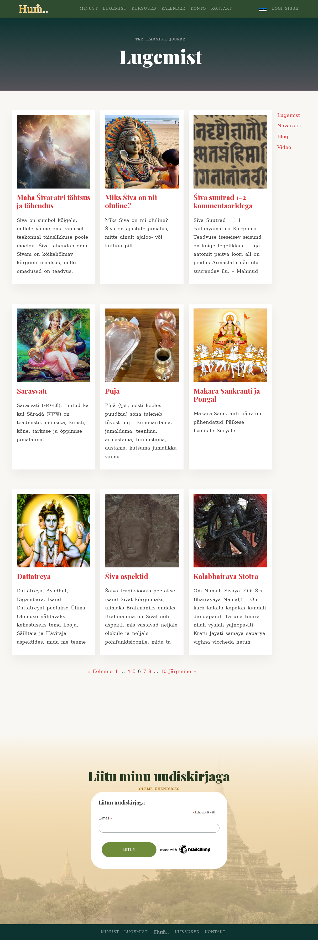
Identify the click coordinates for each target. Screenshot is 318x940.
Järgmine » (182, 671)
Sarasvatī (32, 391)
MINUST (89, 8)
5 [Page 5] (134, 671)
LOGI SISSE (285, 8)
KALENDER (173, 8)
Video (284, 147)
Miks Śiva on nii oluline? (131, 201)
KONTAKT (221, 8)
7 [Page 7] (144, 671)
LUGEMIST (114, 8)
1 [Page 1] (116, 671)
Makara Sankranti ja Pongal (227, 395)
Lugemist (288, 115)
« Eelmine (100, 671)
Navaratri (289, 125)
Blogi (283, 136)
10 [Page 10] (163, 671)
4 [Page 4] (128, 671)
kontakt (215, 932)
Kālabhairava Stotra (226, 576)
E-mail (105, 818)
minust (110, 932)
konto (198, 8)
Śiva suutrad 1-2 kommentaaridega (223, 201)
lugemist (136, 932)
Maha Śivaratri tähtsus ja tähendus (53, 201)
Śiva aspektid (126, 576)
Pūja (112, 391)
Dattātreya (34, 576)
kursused (187, 932)
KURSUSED (144, 8)
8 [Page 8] (149, 671)
